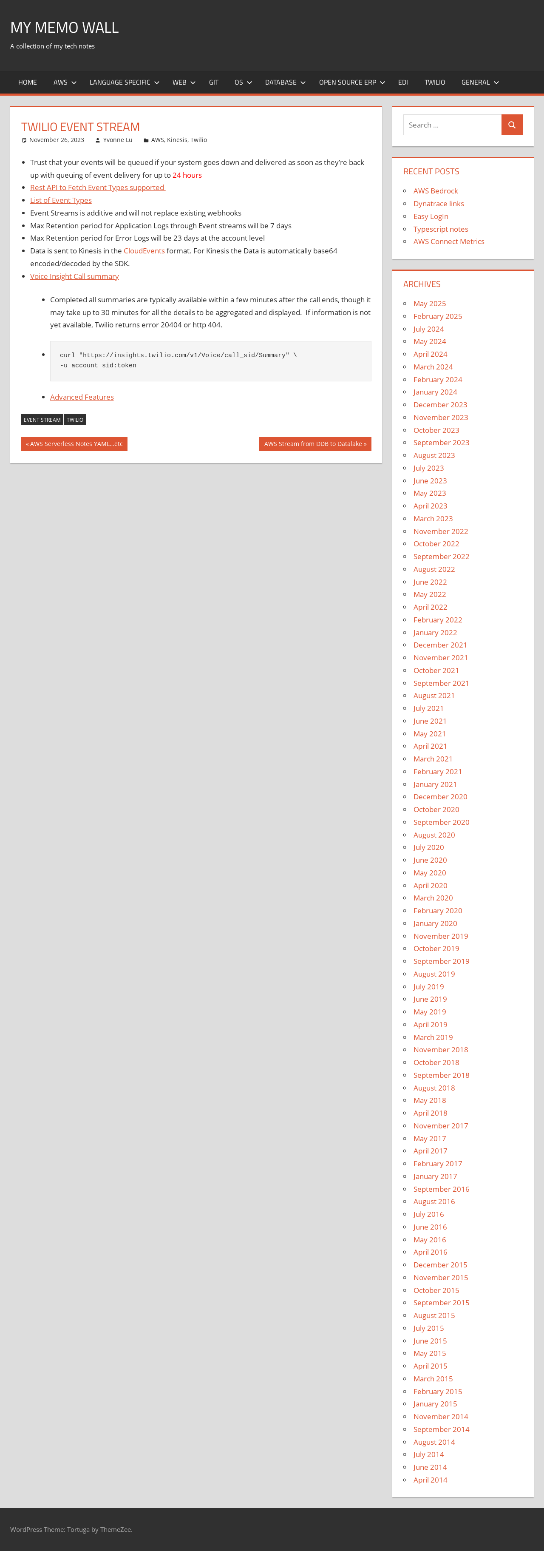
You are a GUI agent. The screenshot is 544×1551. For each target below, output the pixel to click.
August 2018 (434, 1088)
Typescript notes (441, 229)
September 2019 (442, 961)
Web (184, 82)
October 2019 (436, 948)
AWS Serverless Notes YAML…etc (76, 444)
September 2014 (442, 1429)
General (480, 82)
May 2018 (430, 1100)
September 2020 (442, 822)
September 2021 (442, 683)
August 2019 (434, 974)
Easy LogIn (431, 216)
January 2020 (435, 923)
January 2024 (435, 392)
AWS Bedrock (436, 191)
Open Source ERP (352, 82)
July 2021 (429, 708)
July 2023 (429, 468)
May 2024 (430, 341)
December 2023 (441, 404)
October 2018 (436, 1062)
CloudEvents (144, 251)
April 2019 (431, 1024)
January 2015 (435, 1404)
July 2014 (429, 1454)
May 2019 (430, 1012)
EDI (403, 82)
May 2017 (430, 1138)
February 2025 (438, 316)
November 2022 (441, 531)
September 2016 (442, 1189)
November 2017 (441, 1126)
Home (27, 82)
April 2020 (431, 885)
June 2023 (430, 481)
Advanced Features (82, 397)
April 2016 (431, 1252)
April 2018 (431, 1113)
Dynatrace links (439, 203)
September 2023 (442, 442)
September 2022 (442, 556)
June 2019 (430, 999)
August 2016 (434, 1201)
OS (243, 82)
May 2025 (430, 303)
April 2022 (431, 607)
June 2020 (430, 860)
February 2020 (438, 910)
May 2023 (430, 493)
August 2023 (434, 455)
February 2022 (438, 620)
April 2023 (431, 506)
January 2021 (435, 784)
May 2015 (430, 1353)
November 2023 (441, 417)
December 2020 (441, 796)
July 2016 (429, 1214)
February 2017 (438, 1163)
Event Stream (42, 419)
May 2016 (430, 1239)
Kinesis (177, 140)
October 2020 (436, 809)
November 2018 (441, 1049)
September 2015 (442, 1302)
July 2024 (429, 329)
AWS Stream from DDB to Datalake (313, 444)
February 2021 (438, 771)
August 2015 (434, 1315)
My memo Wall (64, 27)
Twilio (435, 82)
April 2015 (431, 1366)
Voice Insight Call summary (74, 276)
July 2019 (429, 986)
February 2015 (438, 1391)
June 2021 (430, 721)
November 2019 (441, 936)
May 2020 (430, 873)
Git (213, 82)
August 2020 (434, 835)
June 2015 (430, 1341)
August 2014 (434, 1442)
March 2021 (433, 759)
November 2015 (441, 1277)
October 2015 (436, 1290)
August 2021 (434, 695)
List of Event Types (61, 200)
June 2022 (430, 582)
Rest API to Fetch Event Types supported (98, 187)
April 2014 (431, 1480)
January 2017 (435, 1176)
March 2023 (433, 518)
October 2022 (436, 543)
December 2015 (441, 1265)
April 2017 (431, 1151)
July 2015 (429, 1328)
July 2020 (429, 847)
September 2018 (442, 1075)
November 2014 (441, 1416)
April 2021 (431, 746)
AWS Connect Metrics (449, 241)
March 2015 (433, 1378)
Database (285, 82)
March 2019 (433, 1037)
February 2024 (438, 379)
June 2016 (430, 1227)
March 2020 (433, 898)
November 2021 (441, 657)
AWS (65, 82)
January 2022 (435, 632)
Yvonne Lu (118, 140)
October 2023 (436, 430)
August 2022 (434, 569)
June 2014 (430, 1467)
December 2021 (441, 645)
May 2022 (430, 594)
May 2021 (430, 734)
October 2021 (436, 670)
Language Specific (125, 82)
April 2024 (431, 354)
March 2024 (433, 367)
